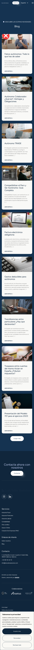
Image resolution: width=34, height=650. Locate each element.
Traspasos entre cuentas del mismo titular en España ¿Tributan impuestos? (16, 370)
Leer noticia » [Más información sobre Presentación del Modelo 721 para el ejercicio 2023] (9, 430)
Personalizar (17, 638)
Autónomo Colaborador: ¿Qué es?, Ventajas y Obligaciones (16, 99)
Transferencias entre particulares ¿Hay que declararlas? (15, 321)
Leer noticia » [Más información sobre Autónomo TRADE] (9, 160)
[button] (32, 3)
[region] (17, 630)
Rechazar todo (17, 645)
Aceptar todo (17, 631)
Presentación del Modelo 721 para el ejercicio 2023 (16, 414)
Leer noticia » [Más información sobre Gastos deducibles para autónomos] (9, 293)
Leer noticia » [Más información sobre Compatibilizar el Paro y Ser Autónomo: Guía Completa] (9, 207)
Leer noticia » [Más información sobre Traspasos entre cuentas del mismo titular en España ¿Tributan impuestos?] (9, 388)
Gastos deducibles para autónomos (15, 277)
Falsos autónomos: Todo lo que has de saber (17, 55)
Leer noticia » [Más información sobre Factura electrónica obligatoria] (9, 251)
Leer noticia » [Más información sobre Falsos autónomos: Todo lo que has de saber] (9, 71)
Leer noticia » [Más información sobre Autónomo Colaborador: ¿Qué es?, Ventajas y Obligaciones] (9, 118)
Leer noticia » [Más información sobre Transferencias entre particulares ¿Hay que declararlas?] (9, 340)
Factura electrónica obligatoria (13, 233)
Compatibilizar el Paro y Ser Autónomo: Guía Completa (15, 188)
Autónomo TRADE (13, 143)
